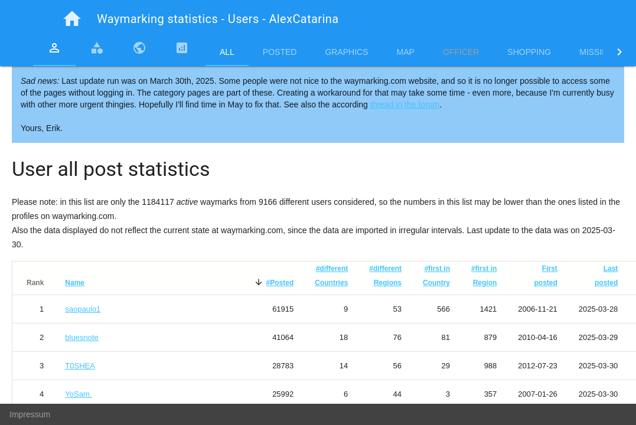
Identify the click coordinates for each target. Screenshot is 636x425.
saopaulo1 (82, 309)
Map (406, 52)
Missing (596, 52)
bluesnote (81, 337)
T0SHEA (80, 365)
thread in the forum (405, 104)
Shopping (529, 52)
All (227, 52)
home (72, 19)
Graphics (346, 52)
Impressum (29, 414)
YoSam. (78, 394)
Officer (461, 52)
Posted (280, 52)
